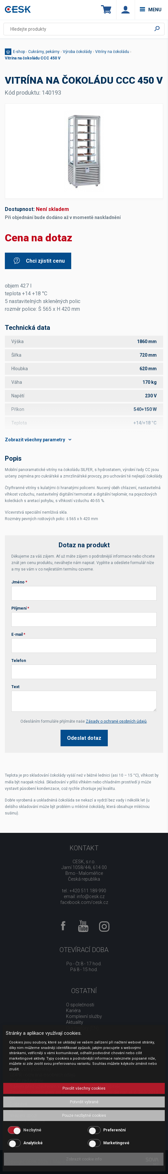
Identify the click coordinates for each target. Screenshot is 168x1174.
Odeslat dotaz (84, 738)
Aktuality (74, 1022)
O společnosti (80, 1004)
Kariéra (73, 1010)
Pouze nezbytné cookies (84, 1115)
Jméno (19, 582)
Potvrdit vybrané (84, 1102)
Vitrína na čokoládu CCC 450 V (33, 58)
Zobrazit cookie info (84, 1159)
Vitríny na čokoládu (112, 51)
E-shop (19, 51)
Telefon (18, 661)
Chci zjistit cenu (39, 260)
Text (15, 687)
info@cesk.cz (91, 896)
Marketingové (116, 1143)
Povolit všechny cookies (84, 1088)
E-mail (18, 634)
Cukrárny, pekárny (44, 51)
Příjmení (20, 608)
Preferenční (114, 1130)
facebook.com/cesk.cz (84, 902)
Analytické (33, 1143)
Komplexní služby (84, 1016)
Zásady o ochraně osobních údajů (116, 721)
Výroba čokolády (77, 51)
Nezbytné (32, 1130)
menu (151, 9)
